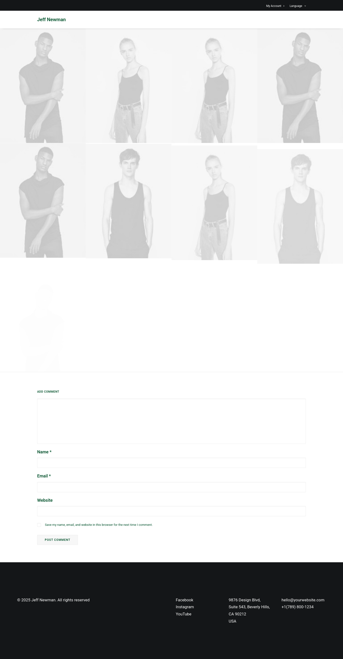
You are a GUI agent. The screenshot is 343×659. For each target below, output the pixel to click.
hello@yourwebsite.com (303, 600)
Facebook (184, 600)
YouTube (184, 614)
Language (298, 6)
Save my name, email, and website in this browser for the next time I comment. (98, 525)
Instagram (185, 606)
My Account (275, 6)
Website (45, 500)
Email (44, 475)
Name (44, 451)
